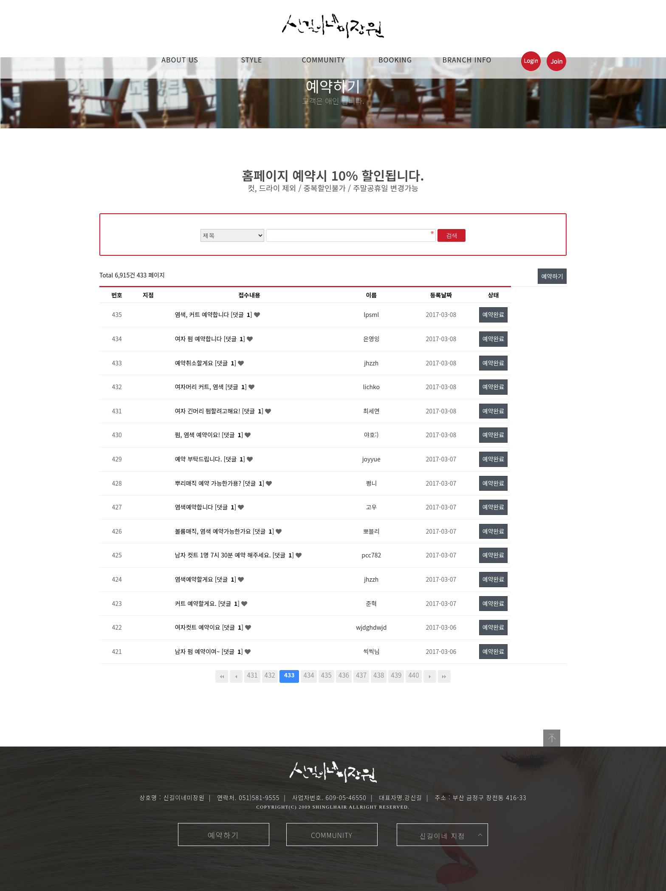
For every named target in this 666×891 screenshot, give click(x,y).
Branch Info (467, 59)
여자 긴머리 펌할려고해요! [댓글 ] (220, 411)
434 (308, 674)
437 (361, 674)
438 (378, 674)
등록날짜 (441, 295)
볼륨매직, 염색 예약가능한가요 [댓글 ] (225, 531)
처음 (221, 676)
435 (326, 674)
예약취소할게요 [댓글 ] (206, 363)
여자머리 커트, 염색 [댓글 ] (211, 386)
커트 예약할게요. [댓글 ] (208, 603)
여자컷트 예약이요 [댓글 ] (210, 627)
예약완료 (494, 314)
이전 (236, 676)
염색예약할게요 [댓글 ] (206, 579)
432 (270, 674)
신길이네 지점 (442, 836)
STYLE (251, 59)
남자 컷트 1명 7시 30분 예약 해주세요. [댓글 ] (235, 555)
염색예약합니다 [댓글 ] (206, 507)
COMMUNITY (323, 59)
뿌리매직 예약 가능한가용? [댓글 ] (220, 483)
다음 (429, 676)
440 (413, 674)
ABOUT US (179, 59)
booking (395, 59)
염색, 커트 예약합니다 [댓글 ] (214, 314)
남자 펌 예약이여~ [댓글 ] (210, 651)
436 (344, 674)
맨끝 (444, 676)
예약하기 (552, 276)
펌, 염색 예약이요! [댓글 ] (210, 434)
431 (252, 674)
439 (396, 674)
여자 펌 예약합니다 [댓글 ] (211, 338)
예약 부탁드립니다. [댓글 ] (211, 459)
